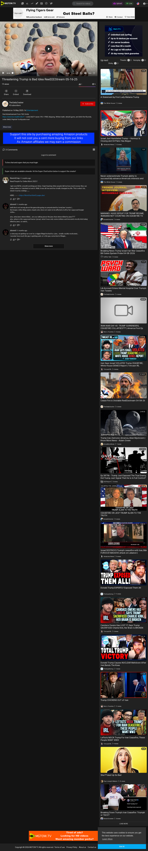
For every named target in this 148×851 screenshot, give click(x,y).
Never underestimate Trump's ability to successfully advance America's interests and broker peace (122, 178)
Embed (16, 92)
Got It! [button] (122, 846)
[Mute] (85, 73)
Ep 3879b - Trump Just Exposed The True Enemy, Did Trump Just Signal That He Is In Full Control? (123, 476)
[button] (138, 3)
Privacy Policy (71, 847)
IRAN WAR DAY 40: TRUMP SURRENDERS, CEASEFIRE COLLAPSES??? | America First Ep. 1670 (122, 328)
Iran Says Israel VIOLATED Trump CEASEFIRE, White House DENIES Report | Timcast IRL (122, 364)
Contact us (92, 847)
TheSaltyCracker (16, 102)
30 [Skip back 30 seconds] (76, 73)
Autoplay (136, 60)
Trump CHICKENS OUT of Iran (114, 700)
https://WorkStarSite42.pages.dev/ (32, 195)
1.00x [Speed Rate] (73, 73)
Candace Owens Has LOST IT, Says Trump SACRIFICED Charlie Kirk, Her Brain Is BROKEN (122, 626)
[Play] (3, 73)
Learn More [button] (107, 839)
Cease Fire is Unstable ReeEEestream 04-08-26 (123, 400)
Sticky (110, 63)
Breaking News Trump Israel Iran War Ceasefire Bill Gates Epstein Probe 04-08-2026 (123, 252)
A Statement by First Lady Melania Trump (120, 97)
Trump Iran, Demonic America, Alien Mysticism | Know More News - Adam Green (123, 439)
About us (82, 847)
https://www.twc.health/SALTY (13, 117)
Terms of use (59, 847)
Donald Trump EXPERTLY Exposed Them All (121, 587)
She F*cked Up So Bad (111, 775)
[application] (48, 49)
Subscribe (87, 104)
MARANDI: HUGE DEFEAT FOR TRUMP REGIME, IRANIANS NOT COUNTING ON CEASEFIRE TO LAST (122, 216)
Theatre (123, 60)
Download (28, 92)
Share (6, 92)
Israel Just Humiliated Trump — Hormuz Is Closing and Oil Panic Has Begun (120, 139)
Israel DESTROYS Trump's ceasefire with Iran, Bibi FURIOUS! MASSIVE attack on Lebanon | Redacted (124, 553)
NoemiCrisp (15, 178)
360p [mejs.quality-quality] (89, 73)
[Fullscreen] (94, 73)
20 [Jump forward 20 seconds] (81, 73)
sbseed (13, 204)
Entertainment (32, 110)
